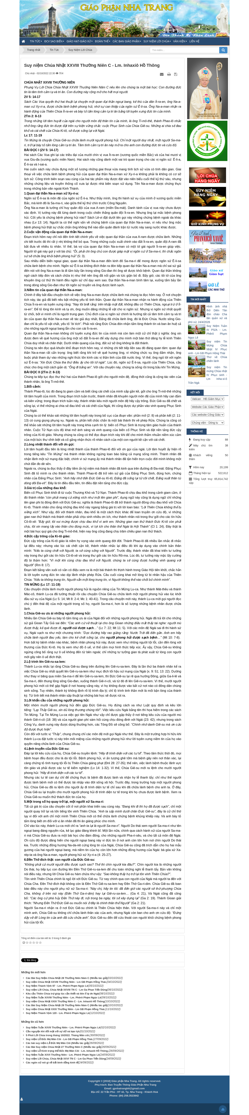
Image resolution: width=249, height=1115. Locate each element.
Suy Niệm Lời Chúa (156, 41)
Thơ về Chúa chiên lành (216, 359)
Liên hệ (194, 41)
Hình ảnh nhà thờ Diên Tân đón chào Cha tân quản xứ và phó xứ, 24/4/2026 (207, 314)
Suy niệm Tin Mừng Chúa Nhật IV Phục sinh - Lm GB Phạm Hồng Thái (207, 347)
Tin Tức (35, 41)
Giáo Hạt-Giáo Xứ (79, 41)
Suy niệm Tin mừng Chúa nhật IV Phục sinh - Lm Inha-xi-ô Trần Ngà (207, 375)
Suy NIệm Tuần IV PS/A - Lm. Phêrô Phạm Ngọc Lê (207, 331)
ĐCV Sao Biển (53, 41)
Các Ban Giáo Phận (126, 41)
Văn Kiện (179, 41)
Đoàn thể (102, 41)
